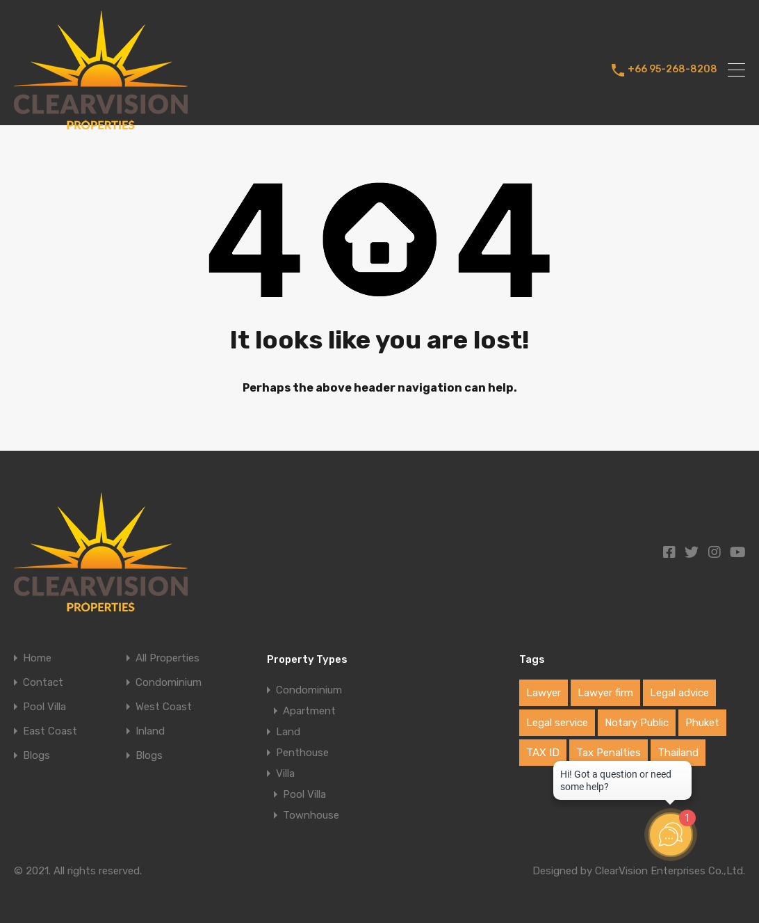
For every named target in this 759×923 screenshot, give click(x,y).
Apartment (309, 711)
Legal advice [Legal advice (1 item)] (679, 693)
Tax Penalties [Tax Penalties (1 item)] (608, 752)
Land (288, 731)
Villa (285, 773)
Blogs (36, 756)
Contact (43, 682)
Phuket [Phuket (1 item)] (702, 722)
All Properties (167, 658)
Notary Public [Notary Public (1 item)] (637, 722)
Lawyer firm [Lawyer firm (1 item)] (605, 693)
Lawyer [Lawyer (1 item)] (543, 693)
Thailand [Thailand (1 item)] (678, 752)
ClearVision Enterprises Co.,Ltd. (670, 871)
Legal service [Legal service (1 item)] (557, 722)
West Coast (164, 707)
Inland (150, 731)
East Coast (50, 731)
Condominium (169, 682)
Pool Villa (44, 707)
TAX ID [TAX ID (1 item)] (543, 752)
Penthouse (302, 752)
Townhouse (311, 815)
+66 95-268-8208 (672, 69)
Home (37, 658)
